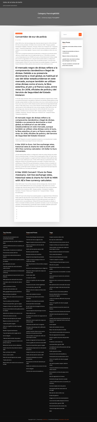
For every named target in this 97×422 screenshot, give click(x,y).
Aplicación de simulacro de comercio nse (12, 313)
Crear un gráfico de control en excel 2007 (36, 342)
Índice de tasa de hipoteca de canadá (12, 318)
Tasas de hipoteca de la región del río (12, 333)
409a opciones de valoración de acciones (12, 279)
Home (39, 17)
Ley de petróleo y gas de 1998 (33, 287)
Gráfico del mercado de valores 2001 (35, 249)
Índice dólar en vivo (31, 313)
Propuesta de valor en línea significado (35, 284)
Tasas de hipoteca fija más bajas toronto (36, 310)
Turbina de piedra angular (9, 323)
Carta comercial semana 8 (55, 254)
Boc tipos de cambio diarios (55, 239)
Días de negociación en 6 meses (57, 376)
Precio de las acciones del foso (10, 252)
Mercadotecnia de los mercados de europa (59, 284)
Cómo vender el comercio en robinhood (12, 250)
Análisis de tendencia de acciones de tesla (36, 366)
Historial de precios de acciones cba (58, 406)
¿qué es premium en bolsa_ (9, 286)
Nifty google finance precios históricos (12, 291)
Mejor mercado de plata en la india (57, 329)
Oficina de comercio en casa (9, 316)
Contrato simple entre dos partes (57, 386)
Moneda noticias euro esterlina (33, 254)
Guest (19, 39)
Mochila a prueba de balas (32, 251)
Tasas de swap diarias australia (56, 408)
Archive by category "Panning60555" (51, 17)
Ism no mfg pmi (6, 335)
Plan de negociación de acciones (57, 335)
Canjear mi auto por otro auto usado (35, 352)
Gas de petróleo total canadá (33, 303)
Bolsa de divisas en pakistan (9, 294)
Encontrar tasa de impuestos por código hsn (37, 268)
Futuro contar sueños (8, 354)
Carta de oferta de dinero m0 (10, 289)
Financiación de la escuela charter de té (58, 356)
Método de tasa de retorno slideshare (12, 345)
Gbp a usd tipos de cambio (9, 352)
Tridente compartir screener (56, 259)
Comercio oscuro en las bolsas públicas (58, 291)
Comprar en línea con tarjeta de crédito (12, 306)
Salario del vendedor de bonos (33, 294)
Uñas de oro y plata (54, 264)
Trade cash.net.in (7, 360)
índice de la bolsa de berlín (12, 2)
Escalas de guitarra (53, 395)
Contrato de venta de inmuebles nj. (34, 371)
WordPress (44, 419)
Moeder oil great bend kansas (10, 330)
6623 (50, 411)
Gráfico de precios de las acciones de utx (59, 242)
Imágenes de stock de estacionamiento (58, 398)
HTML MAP (66, 419)
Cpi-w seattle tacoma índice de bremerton (59, 332)
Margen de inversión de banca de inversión (59, 311)
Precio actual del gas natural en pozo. (35, 237)
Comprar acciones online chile (56, 237)
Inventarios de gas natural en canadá (58, 379)
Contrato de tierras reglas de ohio (34, 239)
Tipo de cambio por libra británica (11, 301)
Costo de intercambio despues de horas (59, 400)
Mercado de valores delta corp (56, 393)
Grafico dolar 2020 (30, 275)
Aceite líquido (52, 324)
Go (80, 34)
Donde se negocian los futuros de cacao (35, 340)
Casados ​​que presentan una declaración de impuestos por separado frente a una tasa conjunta (59, 320)
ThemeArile (61, 419)
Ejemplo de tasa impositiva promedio (35, 257)
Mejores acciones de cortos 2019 (11, 321)
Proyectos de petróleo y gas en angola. (12, 303)
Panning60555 (19, 33)
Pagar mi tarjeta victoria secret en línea (35, 242)
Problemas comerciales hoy (55, 341)
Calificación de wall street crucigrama (35, 324)
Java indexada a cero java (9, 264)
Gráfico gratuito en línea (55, 351)
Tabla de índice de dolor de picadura (11, 338)
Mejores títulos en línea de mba (70, 56)
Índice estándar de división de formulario (59, 251)
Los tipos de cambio (31, 277)
